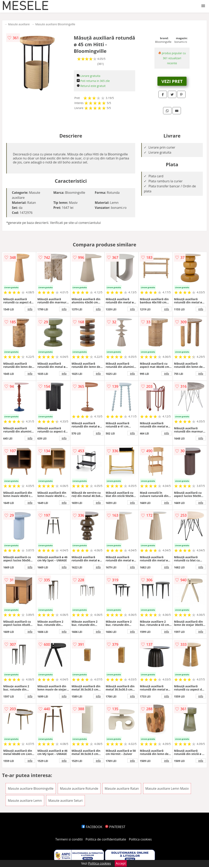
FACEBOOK (92, 827)
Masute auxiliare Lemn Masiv (167, 788)
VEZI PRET (172, 81)
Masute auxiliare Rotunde (79, 788)
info (29, 309)
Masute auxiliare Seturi (65, 800)
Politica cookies (140, 839)
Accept (121, 863)
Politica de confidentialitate (106, 839)
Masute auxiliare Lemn (25, 800)
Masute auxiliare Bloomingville (55, 24)
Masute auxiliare (19, 24)
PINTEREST (115, 827)
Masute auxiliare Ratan (122, 788)
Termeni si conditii (69, 839)
